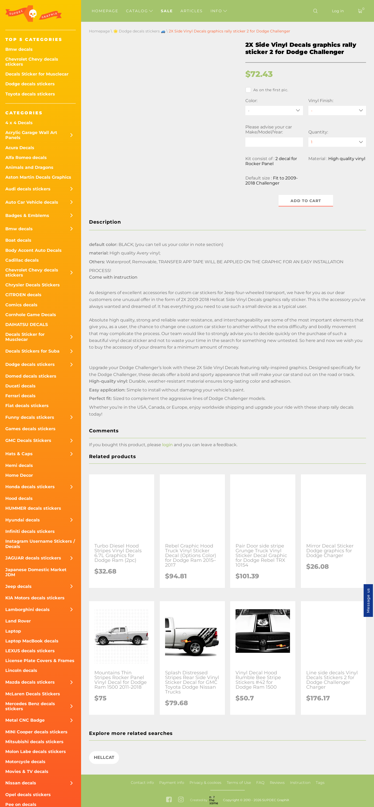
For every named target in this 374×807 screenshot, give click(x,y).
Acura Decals (19, 147)
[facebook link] (169, 800)
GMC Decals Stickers (28, 440)
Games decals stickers (30, 428)
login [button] (167, 444)
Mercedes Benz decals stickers (30, 706)
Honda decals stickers (30, 486)
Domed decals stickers (30, 376)
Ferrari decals (20, 395)
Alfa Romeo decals (26, 157)
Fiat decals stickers (27, 405)
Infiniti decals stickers (30, 531)
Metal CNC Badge (25, 720)
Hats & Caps (19, 453)
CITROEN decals (23, 294)
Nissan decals (20, 782)
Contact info (142, 782)
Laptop (13, 631)
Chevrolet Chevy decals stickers (31, 62)
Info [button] (219, 11)
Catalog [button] (139, 11)
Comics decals (21, 304)
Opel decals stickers (28, 794)
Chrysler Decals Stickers (32, 284)
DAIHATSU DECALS (26, 324)
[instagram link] (181, 800)
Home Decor (19, 475)
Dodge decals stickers (30, 83)
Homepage (105, 11)
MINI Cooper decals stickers (36, 731)
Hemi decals (19, 465)
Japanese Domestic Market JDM (35, 572)
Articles (191, 11)
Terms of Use (239, 782)
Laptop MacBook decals (31, 640)
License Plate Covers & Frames (39, 660)
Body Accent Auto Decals (33, 250)
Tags (320, 782)
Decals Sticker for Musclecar (37, 74)
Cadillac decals (22, 260)
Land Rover (18, 621)
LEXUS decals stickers (30, 650)
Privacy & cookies (205, 782)
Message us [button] (368, 600)
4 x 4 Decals (19, 122)
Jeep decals (18, 586)
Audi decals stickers (28, 188)
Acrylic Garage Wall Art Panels (31, 135)
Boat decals (18, 240)
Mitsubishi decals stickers (34, 741)
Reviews (277, 782)
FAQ (260, 782)
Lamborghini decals (27, 609)
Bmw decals (19, 49)
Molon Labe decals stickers (35, 751)
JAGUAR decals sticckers (33, 558)
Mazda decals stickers (30, 682)
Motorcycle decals (25, 761)
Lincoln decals (21, 670)
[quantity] (337, 142)
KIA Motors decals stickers (35, 597)
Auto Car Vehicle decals (31, 202)
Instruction (300, 782)
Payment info (171, 782)
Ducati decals (20, 385)
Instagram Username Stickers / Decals (40, 544)
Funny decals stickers (29, 417)
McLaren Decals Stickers (32, 693)
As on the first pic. (266, 90)
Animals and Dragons (29, 167)
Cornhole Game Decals (30, 314)
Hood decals (19, 498)
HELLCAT (104, 757)
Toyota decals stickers (30, 94)
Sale (167, 11)
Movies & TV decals (26, 771)
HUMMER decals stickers (33, 508)
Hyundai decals (22, 519)
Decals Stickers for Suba (32, 351)
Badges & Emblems (27, 215)
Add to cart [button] (306, 200)
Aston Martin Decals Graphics (38, 177)
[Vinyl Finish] (337, 110)
